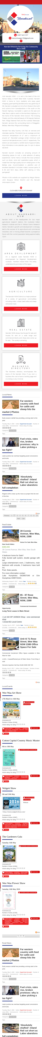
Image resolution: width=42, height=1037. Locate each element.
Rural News (12, 430)
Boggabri (24, 776)
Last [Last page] (23, 518)
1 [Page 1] (11, 515)
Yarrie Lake (12, 731)
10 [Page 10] (37, 515)
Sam (24, 581)
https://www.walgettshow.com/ (14, 812)
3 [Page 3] (17, 515)
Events (17, 728)
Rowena (24, 826)
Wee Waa (14, 778)
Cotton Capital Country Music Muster (21, 740)
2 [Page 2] (14, 515)
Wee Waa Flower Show (13, 883)
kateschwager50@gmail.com (22, 38)
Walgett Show (9, 788)
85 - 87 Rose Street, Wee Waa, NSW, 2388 (29, 598)
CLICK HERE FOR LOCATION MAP (21, 190)
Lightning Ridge (16, 826)
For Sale (11, 586)
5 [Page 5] (22, 515)
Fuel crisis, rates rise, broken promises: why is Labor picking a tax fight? (20, 444)
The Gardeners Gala (12, 836)
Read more (35, 728)
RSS (38, 513)
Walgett (8, 778)
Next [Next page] (18, 518)
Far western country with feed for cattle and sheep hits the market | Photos (20, 406)
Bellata (25, 919)
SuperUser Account (26, 423)
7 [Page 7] (28, 515)
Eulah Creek (9, 873)
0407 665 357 (22, 35)
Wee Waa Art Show (11, 692)
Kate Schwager (31, 749)
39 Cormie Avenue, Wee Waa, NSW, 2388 (30, 534)
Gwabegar (8, 921)
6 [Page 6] (25, 515)
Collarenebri (16, 824)
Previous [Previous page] (6, 515)
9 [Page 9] (33, 515)
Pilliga (21, 729)
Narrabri (15, 729)
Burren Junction (11, 777)
